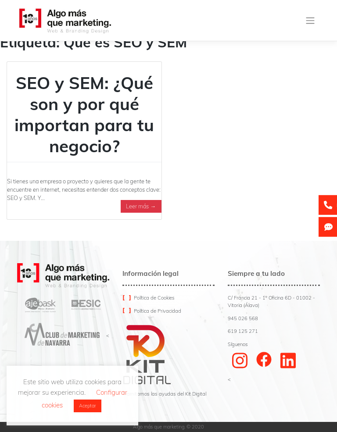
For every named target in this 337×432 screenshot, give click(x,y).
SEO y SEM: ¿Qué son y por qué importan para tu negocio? (84, 114)
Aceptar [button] (87, 406)
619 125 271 (243, 331)
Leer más (141, 206)
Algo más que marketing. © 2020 (168, 427)
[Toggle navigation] (310, 20)
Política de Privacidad (157, 311)
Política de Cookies (154, 298)
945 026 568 (243, 318)
